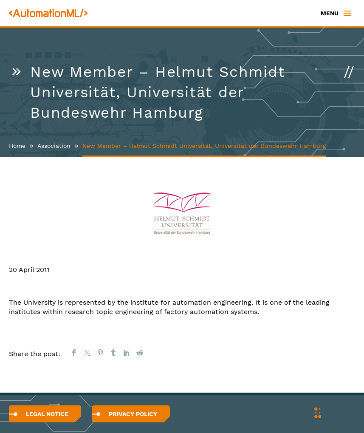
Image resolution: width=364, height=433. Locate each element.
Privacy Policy (133, 413)
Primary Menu (347, 13)
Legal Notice (47, 413)
